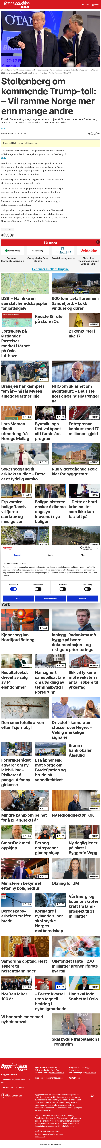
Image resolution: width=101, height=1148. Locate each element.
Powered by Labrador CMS (50, 1144)
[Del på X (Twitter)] (94, 133)
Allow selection (50, 598)
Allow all (82, 598)
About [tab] (83, 555)
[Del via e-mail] (97, 133)
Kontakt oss (74, 1078)
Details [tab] (50, 555)
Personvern (40, 1136)
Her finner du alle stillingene (50, 269)
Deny (18, 598)
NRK (3, 157)
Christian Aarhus (57, 1073)
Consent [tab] (17, 555)
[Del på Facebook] (90, 133)
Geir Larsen (91, 1073)
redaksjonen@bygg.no (53, 1078)
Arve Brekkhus (54, 1067)
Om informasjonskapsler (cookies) (49, 1134)
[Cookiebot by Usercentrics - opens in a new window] (82, 548)
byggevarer (8, 230)
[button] (98, 242)
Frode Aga (55, 1070)
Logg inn (85, 5)
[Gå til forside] (17, 4)
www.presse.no (44, 1110)
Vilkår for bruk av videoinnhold (47, 1131)
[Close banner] (97, 548)
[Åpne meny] (95, 5)
